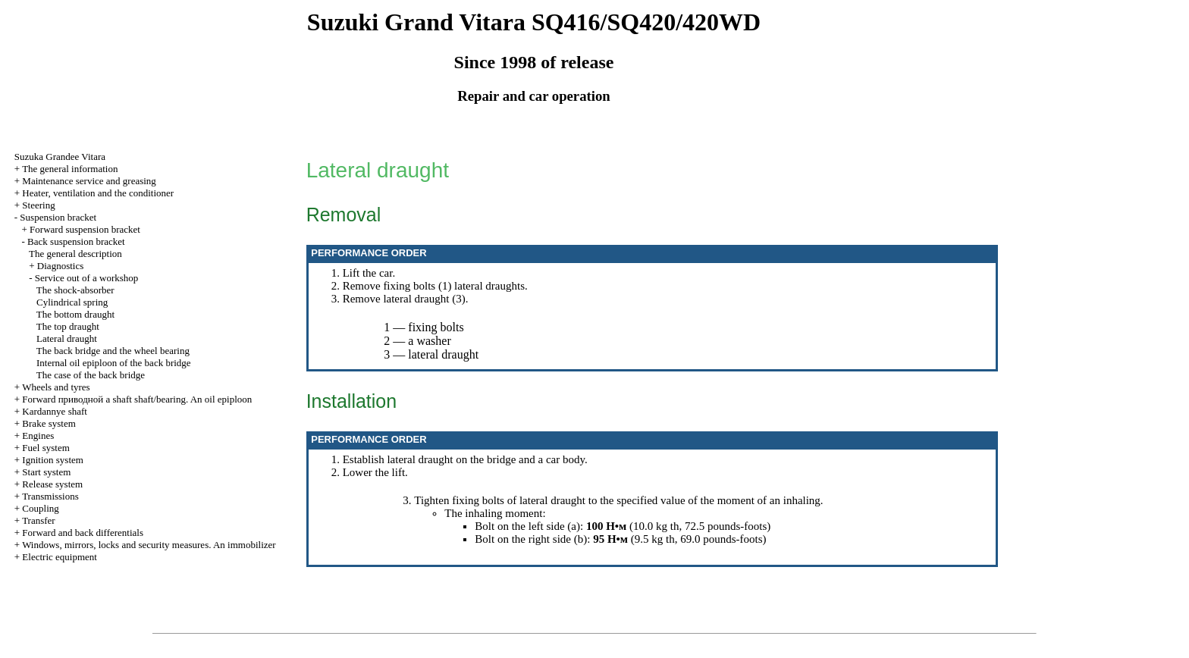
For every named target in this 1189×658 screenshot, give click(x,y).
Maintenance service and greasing (89, 180)
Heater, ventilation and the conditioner (98, 193)
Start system (46, 472)
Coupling (40, 508)
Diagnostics (60, 265)
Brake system (48, 423)
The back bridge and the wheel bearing (113, 350)
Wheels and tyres (56, 387)
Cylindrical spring (72, 302)
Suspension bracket (58, 217)
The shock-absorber (75, 290)
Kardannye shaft (54, 411)
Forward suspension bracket (85, 229)
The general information (70, 168)
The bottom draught (75, 314)
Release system (52, 484)
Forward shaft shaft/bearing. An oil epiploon (137, 399)
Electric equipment (59, 556)
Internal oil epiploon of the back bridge (113, 362)
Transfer (38, 520)
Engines (38, 435)
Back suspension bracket (76, 241)
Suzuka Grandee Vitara (59, 156)
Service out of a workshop (86, 278)
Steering (38, 205)
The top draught (67, 326)
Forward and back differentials (82, 532)
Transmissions (50, 496)
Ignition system (52, 459)
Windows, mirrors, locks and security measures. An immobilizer (149, 544)
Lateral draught (66, 338)
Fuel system (45, 447)
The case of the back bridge (90, 375)
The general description (75, 253)
